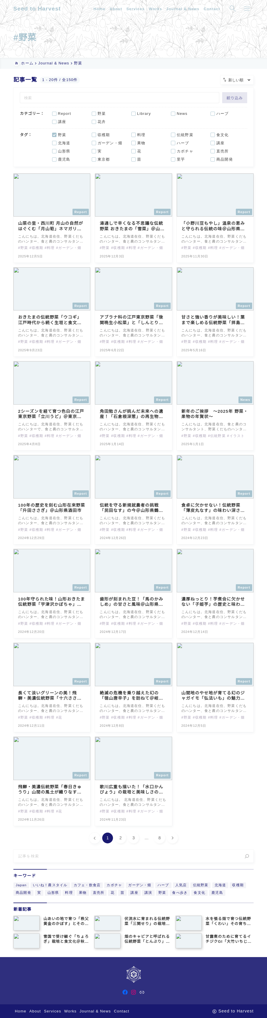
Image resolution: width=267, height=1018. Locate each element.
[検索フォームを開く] (233, 8)
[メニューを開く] (247, 8)
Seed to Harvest (37, 9)
